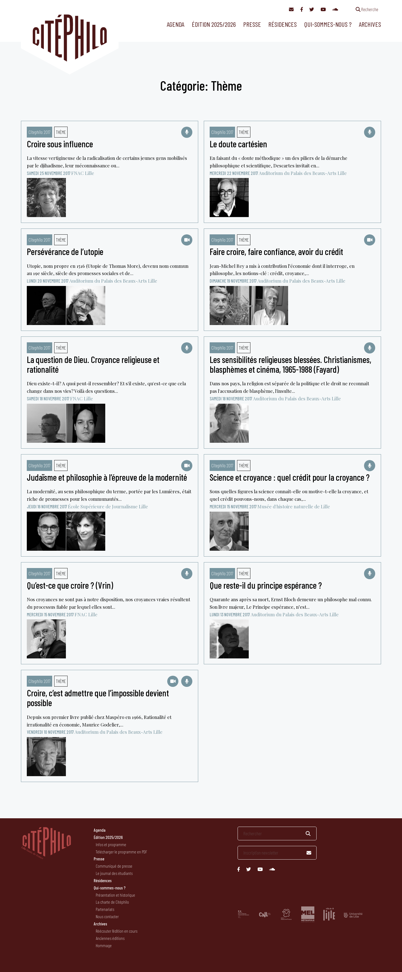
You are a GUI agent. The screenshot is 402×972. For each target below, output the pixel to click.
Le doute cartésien (238, 143)
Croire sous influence (60, 143)
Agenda (175, 24)
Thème (61, 132)
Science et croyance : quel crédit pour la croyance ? (290, 477)
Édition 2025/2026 (214, 24)
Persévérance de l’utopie (65, 251)
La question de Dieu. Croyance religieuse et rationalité (93, 364)
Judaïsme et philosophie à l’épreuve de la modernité (107, 477)
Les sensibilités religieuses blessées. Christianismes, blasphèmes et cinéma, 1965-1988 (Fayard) (290, 364)
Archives (370, 24)
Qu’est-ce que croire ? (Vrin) (70, 585)
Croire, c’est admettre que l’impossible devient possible (98, 697)
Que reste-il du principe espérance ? (266, 585)
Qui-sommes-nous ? (327, 24)
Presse (252, 24)
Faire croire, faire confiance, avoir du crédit (276, 251)
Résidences (282, 24)
